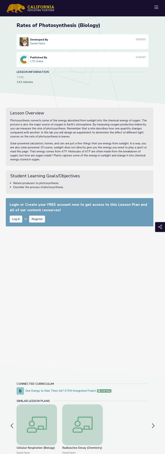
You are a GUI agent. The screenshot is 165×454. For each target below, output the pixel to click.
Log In (16, 219)
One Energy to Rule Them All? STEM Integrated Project (61, 391)
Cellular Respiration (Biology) (36, 448)
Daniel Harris (37, 43)
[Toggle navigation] (156, 7)
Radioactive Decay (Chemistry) (82, 448)
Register (37, 219)
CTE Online (36, 61)
